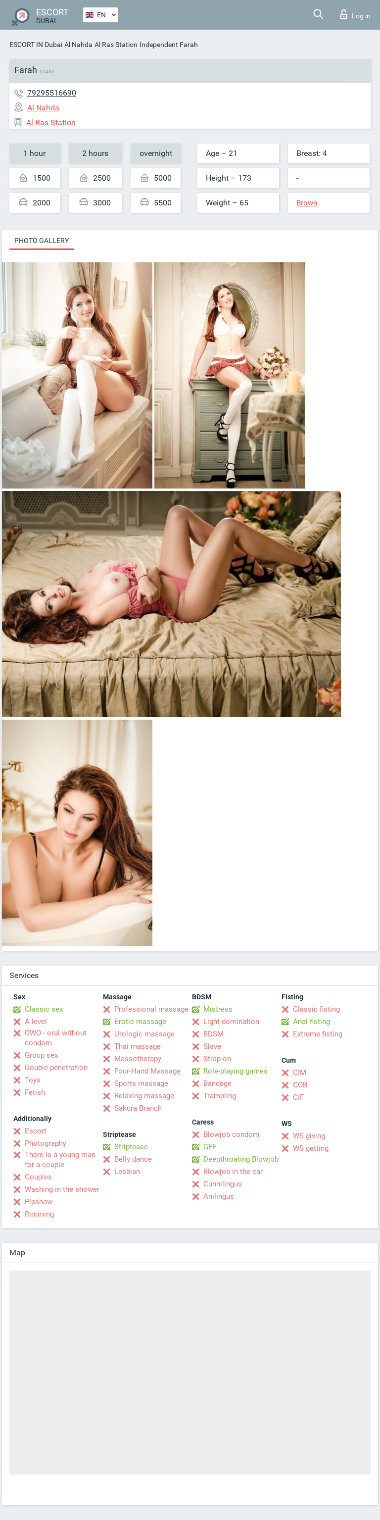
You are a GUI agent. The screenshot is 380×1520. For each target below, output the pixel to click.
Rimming (39, 1214)
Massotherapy (137, 1058)
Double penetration (56, 1067)
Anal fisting (311, 1021)
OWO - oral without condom (56, 1038)
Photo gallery (41, 241)
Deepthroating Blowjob (241, 1159)
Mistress (218, 1009)
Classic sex (44, 1009)
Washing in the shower (62, 1189)
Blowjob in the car (233, 1171)
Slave (212, 1046)
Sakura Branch (138, 1108)
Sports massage (141, 1083)
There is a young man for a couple (60, 1159)
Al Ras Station (116, 45)
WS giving (309, 1135)
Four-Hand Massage (147, 1071)
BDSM (213, 1034)
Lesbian (127, 1171)
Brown (306, 202)
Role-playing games (235, 1071)
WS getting (311, 1148)
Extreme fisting (317, 1034)
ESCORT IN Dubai (35, 45)
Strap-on (217, 1058)
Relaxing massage (144, 1095)
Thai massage (137, 1046)
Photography (45, 1143)
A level (36, 1021)
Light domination (231, 1021)
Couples (38, 1177)
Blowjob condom (231, 1134)
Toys (33, 1080)
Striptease (131, 1146)
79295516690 (51, 93)
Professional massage (151, 1009)
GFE (210, 1146)
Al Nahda (78, 45)
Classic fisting (316, 1009)
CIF (298, 1097)
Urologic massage (144, 1034)
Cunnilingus (222, 1183)
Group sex (41, 1055)
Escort (36, 1131)
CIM (299, 1072)
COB (300, 1084)
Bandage (217, 1083)
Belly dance (133, 1159)
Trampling (219, 1095)
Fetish (35, 1092)
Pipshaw (38, 1201)
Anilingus (218, 1196)
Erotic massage (140, 1021)
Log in (355, 14)
